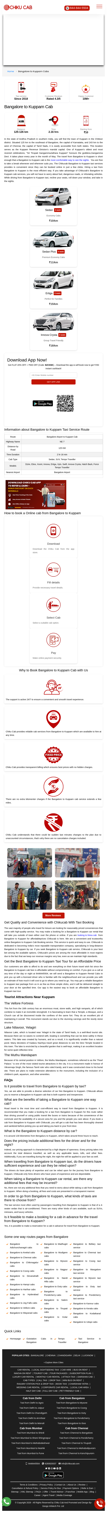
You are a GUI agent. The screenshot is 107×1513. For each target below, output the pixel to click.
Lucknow (88, 1355)
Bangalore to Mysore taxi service (87, 1280)
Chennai (51, 1355)
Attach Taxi (68, 1377)
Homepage (15, 1338)
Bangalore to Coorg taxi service (87, 1263)
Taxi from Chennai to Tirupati (76, 1443)
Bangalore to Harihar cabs (23, 1289)
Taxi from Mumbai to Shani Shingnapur (30, 1437)
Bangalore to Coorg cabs (22, 1271)
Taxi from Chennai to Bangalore (76, 1432)
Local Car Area (80, 1387)
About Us (72, 1485)
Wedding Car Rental (28, 1387)
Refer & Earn (87, 1488)
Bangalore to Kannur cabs (86, 1303)
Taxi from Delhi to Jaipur (32, 1407)
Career (37, 1495)
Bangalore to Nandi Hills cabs (55, 1280)
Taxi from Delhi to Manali (31, 1423)
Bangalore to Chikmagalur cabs (24, 1264)
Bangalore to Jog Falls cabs (23, 1303)
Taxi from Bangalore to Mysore (71, 1402)
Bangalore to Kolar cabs (55, 1319)
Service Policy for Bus (51, 1488)
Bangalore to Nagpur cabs (55, 1271)
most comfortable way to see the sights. (70, 160)
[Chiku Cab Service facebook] (49, 1468)
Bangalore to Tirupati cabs (55, 1310)
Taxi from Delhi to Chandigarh (31, 1413)
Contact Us (60, 1485)
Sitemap (15, 1492)
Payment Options (71, 1488)
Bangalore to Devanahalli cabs (24, 1278)
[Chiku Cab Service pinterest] (57, 1468)
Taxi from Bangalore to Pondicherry (72, 1418)
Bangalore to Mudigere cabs (55, 1254)
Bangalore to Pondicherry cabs (55, 1293)
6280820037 (49, 1463)
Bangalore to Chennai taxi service (87, 1254)
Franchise (70, 1492)
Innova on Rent (22, 1373)
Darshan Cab (85, 1377)
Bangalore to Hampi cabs (22, 1284)
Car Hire (66, 1370)
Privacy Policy (46, 1485)
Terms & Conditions (28, 1485)
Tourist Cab (41, 1373)
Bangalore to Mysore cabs (55, 1263)
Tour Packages (58, 1373)
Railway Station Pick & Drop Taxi (35, 1384)
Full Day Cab (50, 1391)
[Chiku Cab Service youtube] (54, 1468)
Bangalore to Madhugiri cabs (55, 1246)
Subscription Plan (80, 1373)
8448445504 (32, 1463)
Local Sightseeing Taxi (46, 1370)
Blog (92, 1492)
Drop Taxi (55, 1380)
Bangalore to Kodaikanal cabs (87, 1315)
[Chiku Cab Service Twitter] (46, 1468)
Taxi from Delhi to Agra (31, 1402)
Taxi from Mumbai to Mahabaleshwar (30, 1443)
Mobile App (82, 1492)
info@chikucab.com (68, 1463)
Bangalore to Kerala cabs (85, 1308)
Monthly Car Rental (48, 1377)
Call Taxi (42, 1380)
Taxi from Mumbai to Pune (30, 1453)
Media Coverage (64, 1495)
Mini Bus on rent (72, 1380)
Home (10, 71)
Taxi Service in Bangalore (89, 1340)
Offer (46, 1492)
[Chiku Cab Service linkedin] (60, 1468)
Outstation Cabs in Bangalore (39, 1340)
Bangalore (37, 1355)
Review (82, 1485)
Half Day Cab (33, 1391)
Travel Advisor (57, 1492)
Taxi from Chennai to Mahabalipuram (76, 1448)
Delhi (77, 1355)
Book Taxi (61, 1384)
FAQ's (38, 1492)
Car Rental (23, 1370)
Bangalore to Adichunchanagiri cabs (24, 1246)
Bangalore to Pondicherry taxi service (87, 1297)
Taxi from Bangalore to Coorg (72, 1407)
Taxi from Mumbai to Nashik (30, 1448)
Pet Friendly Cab (69, 1391)
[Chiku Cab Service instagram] (52, 1468)
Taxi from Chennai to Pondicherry (76, 1437)
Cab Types (29, 1380)
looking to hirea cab (87, 935)
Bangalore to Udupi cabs (85, 1322)
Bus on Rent (81, 1370)
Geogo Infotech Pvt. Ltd (53, 1506)
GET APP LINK (53, 382)
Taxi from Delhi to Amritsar (31, 1418)
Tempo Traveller (62, 1340)
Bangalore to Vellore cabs (22, 1308)
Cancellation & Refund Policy (25, 1488)
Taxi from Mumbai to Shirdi (30, 1432)
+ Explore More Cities (53, 1362)
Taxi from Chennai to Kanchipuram (76, 1453)
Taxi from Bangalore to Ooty (71, 1413)
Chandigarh (65, 1355)
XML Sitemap (27, 1492)
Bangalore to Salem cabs (55, 1302)
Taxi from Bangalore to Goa (72, 1423)
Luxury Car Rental (23, 1377)
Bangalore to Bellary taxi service (87, 1246)
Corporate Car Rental (55, 1387)
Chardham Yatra (78, 1384)
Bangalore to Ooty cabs (55, 1286)
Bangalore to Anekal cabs (22, 1252)
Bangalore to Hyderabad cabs (24, 1296)
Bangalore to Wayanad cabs (24, 1313)
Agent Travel (49, 1495)
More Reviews (53, 915)
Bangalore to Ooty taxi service (87, 1288)
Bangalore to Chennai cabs (23, 1257)
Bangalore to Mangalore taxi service (87, 1271)
